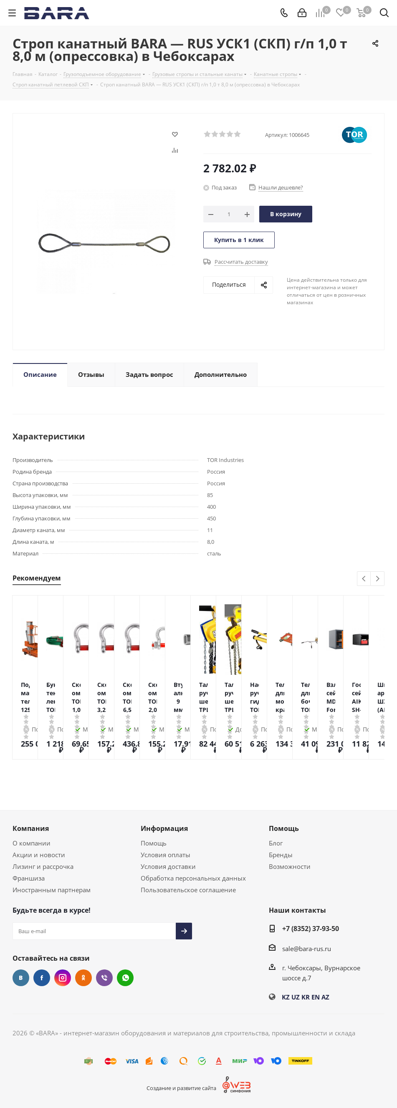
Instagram (62, 977)
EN (315, 997)
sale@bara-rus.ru (306, 948)
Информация (164, 828)
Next (377, 579)
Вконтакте (21, 977)
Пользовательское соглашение (188, 890)
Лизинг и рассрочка (43, 866)
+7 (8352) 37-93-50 (310, 928)
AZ (325, 997)
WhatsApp (125, 977)
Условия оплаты (165, 855)
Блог (276, 843)
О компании (32, 843)
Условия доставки (168, 866)
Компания (31, 828)
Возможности (290, 866)
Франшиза (29, 878)
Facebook (41, 977)
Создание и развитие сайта (181, 1088)
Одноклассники (83, 977)
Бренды (281, 855)
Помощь (154, 843)
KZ (286, 997)
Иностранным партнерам (52, 890)
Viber (104, 977)
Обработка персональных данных (193, 878)
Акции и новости (39, 855)
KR (305, 997)
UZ (295, 997)
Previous (364, 579)
